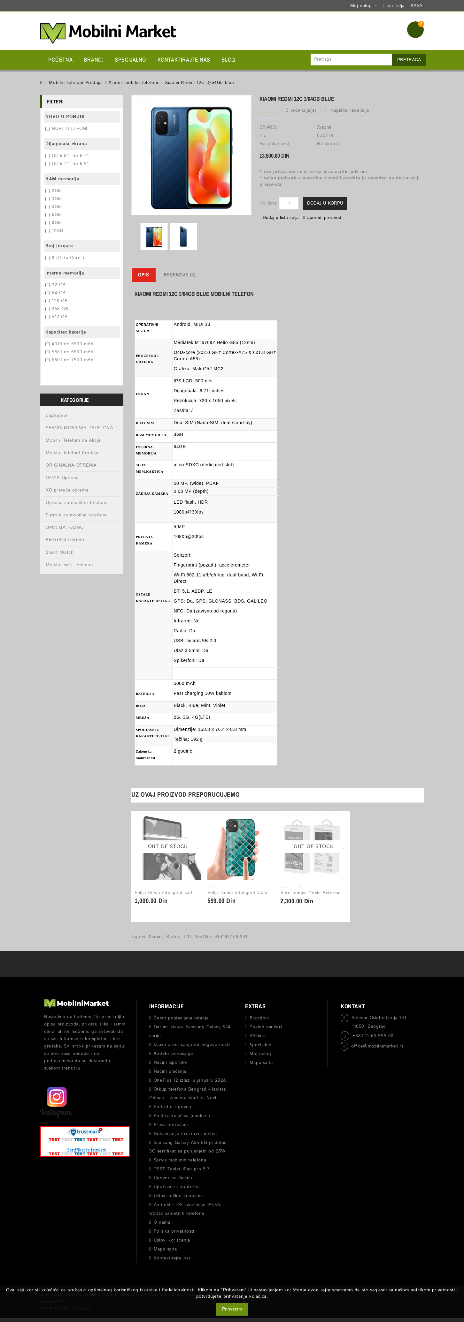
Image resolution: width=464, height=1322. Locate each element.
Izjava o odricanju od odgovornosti (192, 1044)
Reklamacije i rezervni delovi (185, 1133)
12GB (54, 231)
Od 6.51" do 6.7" (67, 156)
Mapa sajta (165, 1249)
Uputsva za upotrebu (177, 1187)
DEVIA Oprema (62, 478)
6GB (53, 215)
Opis (143, 274)
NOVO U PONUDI (65, 117)
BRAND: (94, 60)
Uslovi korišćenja (172, 1240)
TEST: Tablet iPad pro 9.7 (182, 1169)
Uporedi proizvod (322, 217)
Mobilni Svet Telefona (69, 565)
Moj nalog (260, 1054)
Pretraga (409, 60)
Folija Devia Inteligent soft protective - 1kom (184, 893)
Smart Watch (60, 552)
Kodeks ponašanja (173, 1053)
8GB (53, 223)
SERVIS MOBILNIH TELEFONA (79, 428)
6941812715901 (231, 937)
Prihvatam (232, 1309)
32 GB (55, 285)
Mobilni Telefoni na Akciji (73, 440)
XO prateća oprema (67, 490)
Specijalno (130, 60)
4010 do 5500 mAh (69, 344)
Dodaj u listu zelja (278, 217)
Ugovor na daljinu (173, 1178)
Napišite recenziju (347, 110)
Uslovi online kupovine (178, 1196)
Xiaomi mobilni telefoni (133, 82)
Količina (267, 203)
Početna (60, 60)
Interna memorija (64, 273)
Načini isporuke (170, 1062)
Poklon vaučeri (266, 1027)
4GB (53, 207)
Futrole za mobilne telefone (76, 515)
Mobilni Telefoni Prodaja (75, 82)
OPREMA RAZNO (64, 527)
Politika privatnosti (174, 1231)
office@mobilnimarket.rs (377, 1046)
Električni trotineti (66, 540)
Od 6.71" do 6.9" (67, 164)
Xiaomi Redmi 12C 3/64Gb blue (199, 82)
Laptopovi (56, 415)
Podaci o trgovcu (172, 1107)
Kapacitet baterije (65, 332)
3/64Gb (203, 937)
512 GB (56, 317)
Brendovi (259, 1018)
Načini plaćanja (170, 1071)
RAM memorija (62, 179)
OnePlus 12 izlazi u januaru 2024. (191, 1080)
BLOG (228, 60)
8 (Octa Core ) (64, 258)
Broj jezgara (59, 246)
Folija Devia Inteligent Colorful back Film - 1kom (260, 893)
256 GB (56, 309)
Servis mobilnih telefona (180, 1160)
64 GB (55, 293)
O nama (162, 1222)
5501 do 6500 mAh (69, 352)
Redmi (173, 937)
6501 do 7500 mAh (69, 360)
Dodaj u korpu (325, 203)
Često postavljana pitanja (181, 1018)
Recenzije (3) (180, 274)
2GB (53, 191)
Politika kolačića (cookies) (182, 1116)
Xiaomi (324, 127)
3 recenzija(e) (301, 110)
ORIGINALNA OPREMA (71, 465)
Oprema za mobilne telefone (77, 503)
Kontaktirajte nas (184, 60)
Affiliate (258, 1036)
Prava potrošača (171, 1125)
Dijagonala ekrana (66, 144)
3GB (53, 199)
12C (187, 937)
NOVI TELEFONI (66, 128)
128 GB (56, 301)
